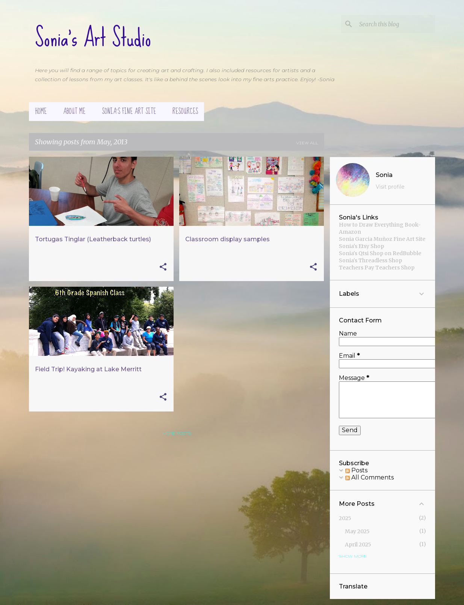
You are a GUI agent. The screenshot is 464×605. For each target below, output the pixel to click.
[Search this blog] (395, 24)
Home (41, 111)
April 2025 (358, 544)
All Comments (369, 477)
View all (307, 143)
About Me (74, 111)
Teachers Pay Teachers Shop (376, 267)
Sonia (384, 174)
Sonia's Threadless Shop (370, 260)
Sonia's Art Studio (93, 37)
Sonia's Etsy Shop (361, 246)
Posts (356, 470)
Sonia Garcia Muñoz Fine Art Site (382, 239)
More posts (176, 433)
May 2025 (357, 531)
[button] (163, 267)
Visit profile (390, 186)
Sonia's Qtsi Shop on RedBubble (380, 253)
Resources (185, 111)
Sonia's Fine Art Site (129, 111)
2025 (345, 518)
